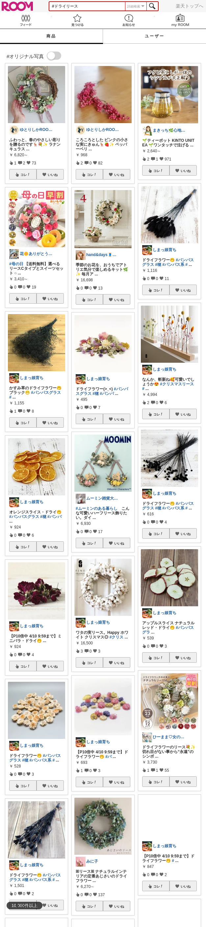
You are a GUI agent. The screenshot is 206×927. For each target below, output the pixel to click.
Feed (26, 20)
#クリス (117, 637)
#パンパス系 (40, 760)
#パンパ (54, 516)
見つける (77, 20)
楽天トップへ (189, 6)
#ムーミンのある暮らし (96, 508)
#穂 (43, 516)
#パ (108, 756)
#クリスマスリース (177, 384)
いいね (53, 174)
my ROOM (180, 20)
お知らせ (129, 20)
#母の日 (16, 264)
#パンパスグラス (46, 392)
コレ (25, 174)
